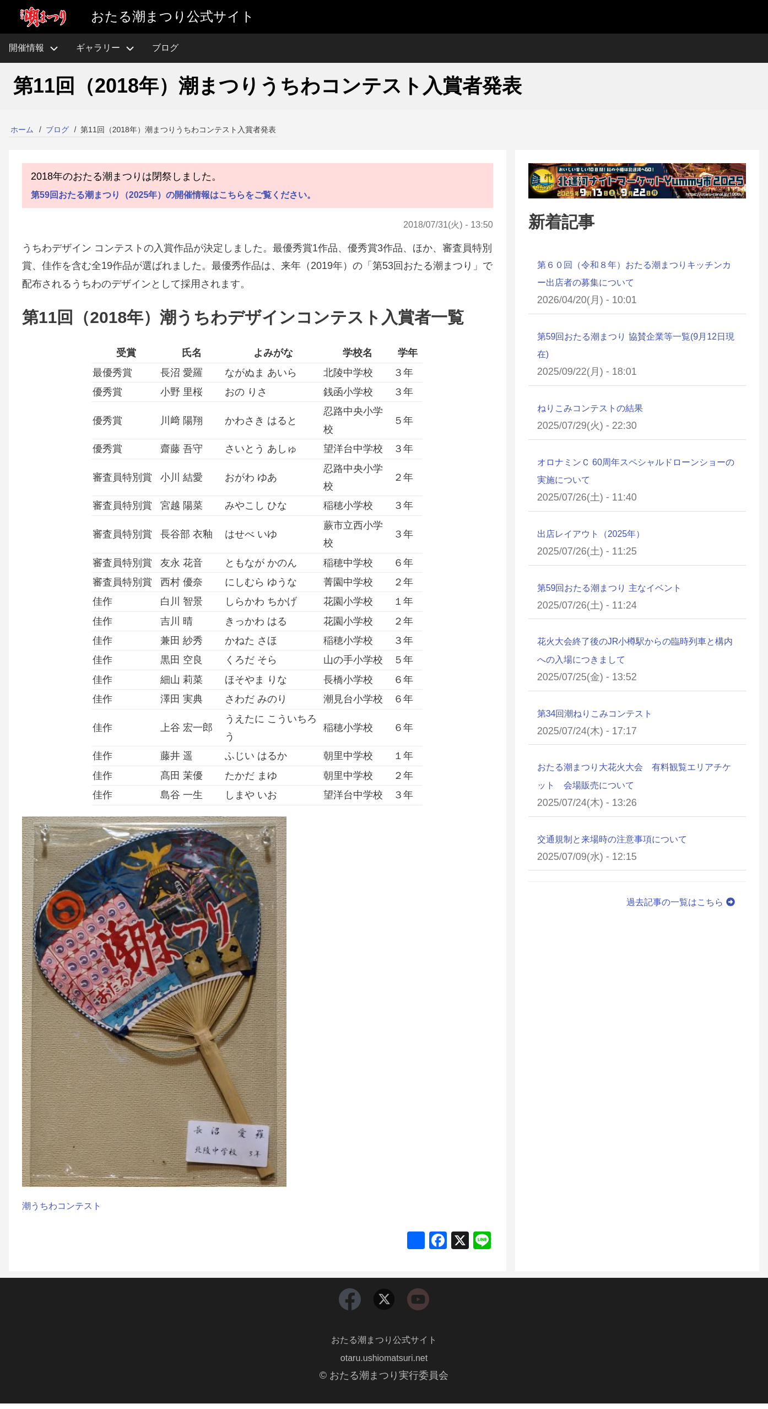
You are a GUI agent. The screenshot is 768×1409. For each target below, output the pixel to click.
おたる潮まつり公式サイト (384, 1345)
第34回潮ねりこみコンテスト (602, 713)
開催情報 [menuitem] (38, 48)
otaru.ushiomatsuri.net (384, 1363)
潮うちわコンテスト (66, 1205)
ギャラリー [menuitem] (98, 47)
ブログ (57, 129)
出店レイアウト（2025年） (597, 533)
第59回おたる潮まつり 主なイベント (618, 587)
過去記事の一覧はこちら (675, 901)
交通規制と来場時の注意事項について (621, 839)
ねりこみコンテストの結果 (596, 407)
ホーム (22, 129)
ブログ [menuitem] (165, 47)
